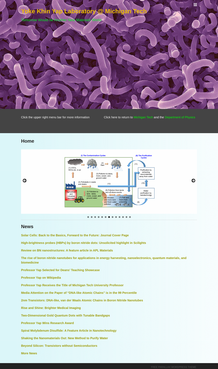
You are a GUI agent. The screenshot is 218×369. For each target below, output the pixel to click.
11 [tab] (123, 217)
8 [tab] (112, 217)
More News (29, 353)
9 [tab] (116, 217)
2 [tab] (91, 217)
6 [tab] (105, 217)
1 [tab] (88, 217)
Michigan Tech (143, 117)
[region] (109, 181)
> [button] (193, 181)
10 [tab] (119, 217)
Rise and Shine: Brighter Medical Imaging (51, 308)
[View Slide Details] (109, 181)
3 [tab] (95, 217)
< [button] (25, 181)
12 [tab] (126, 217)
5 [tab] (102, 217)
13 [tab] (130, 217)
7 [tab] (109, 217)
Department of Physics (180, 117)
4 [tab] (98, 217)
